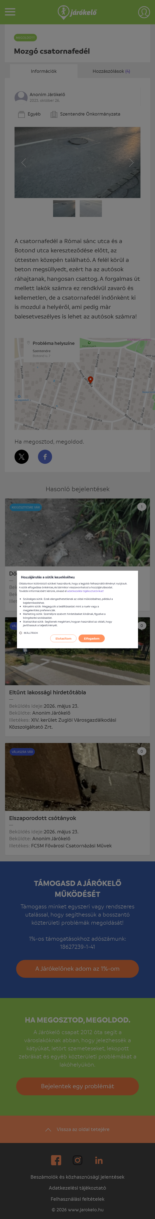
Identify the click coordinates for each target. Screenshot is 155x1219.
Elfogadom (91, 638)
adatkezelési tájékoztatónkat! (85, 591)
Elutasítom (63, 638)
